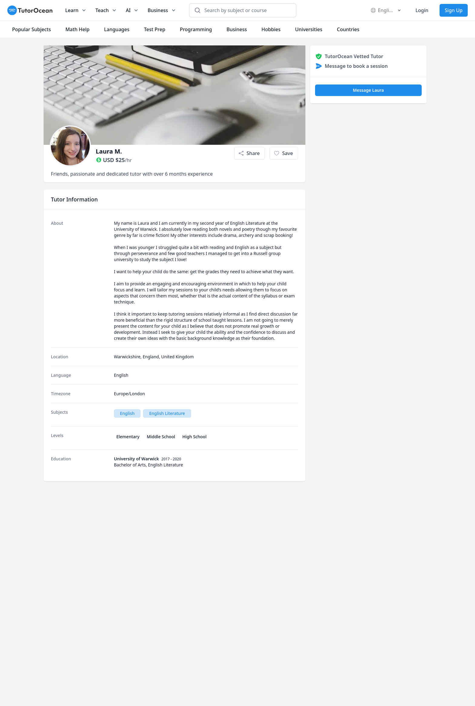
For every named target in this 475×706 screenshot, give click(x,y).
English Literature (167, 413)
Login (421, 10)
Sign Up (454, 10)
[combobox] (246, 10)
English (127, 413)
